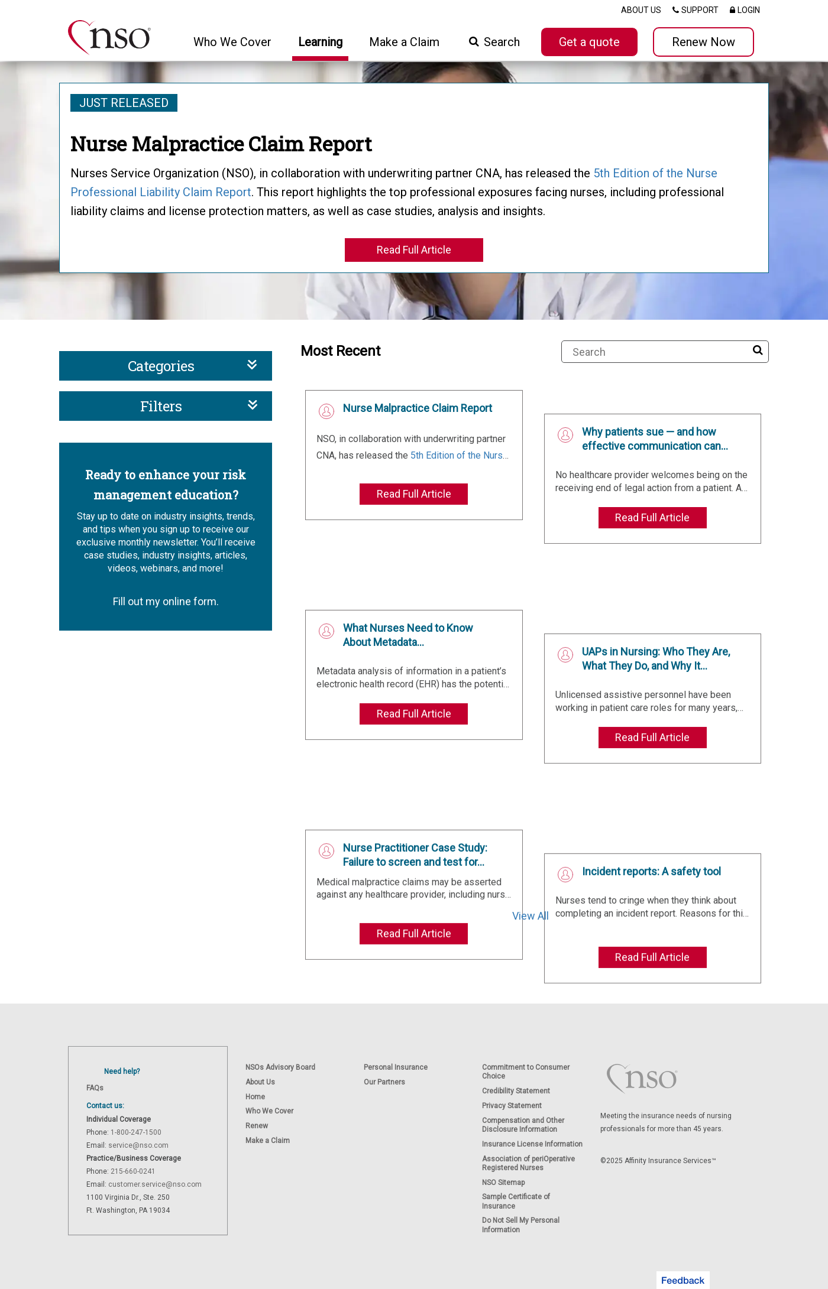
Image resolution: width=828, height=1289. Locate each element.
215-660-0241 (133, 1171)
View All (530, 916)
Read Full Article (414, 249)
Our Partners (384, 1082)
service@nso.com (138, 1145)
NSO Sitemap (503, 1182)
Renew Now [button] (703, 42)
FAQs (95, 1088)
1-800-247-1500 (136, 1132)
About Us (260, 1082)
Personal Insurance (396, 1067)
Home (255, 1097)
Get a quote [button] (589, 42)
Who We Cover (269, 1111)
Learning (320, 42)
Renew (256, 1126)
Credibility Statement (516, 1091)
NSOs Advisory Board (280, 1067)
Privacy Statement (512, 1106)
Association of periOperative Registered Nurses (528, 1163)
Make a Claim (404, 42)
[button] (683, 1280)
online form (189, 601)
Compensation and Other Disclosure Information (523, 1125)
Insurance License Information (532, 1144)
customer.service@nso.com (155, 1184)
